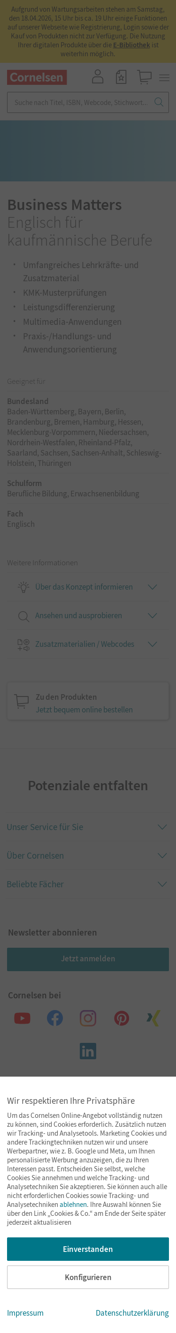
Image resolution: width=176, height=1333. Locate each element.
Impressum (25, 1313)
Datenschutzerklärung (132, 1313)
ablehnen (73, 1204)
